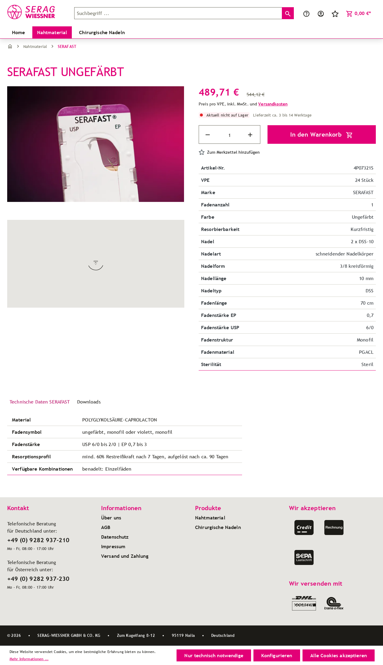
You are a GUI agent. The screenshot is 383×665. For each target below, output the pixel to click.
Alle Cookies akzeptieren (338, 655)
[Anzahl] (229, 135)
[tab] (39, 402)
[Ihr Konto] (321, 13)
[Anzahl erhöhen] (250, 135)
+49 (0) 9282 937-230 (38, 579)
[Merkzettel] (335, 13)
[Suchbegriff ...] (178, 13)
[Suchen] (287, 13)
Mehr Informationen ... (29, 658)
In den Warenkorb (321, 135)
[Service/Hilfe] (306, 13)
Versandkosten (273, 104)
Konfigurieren (276, 655)
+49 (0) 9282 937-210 (38, 540)
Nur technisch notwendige (213, 655)
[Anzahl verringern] (208, 135)
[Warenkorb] (358, 13)
